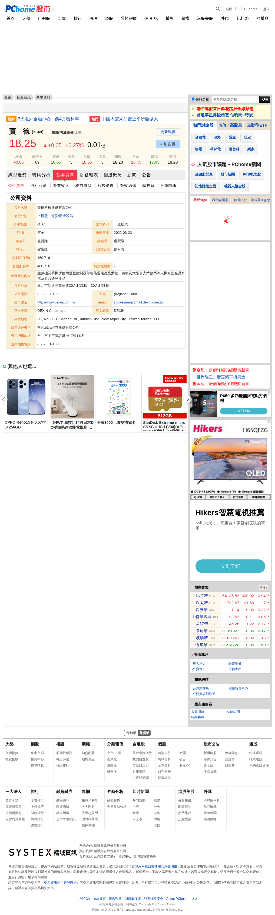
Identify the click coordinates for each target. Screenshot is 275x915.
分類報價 (129, 18)
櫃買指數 (11, 759)
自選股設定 (140, 765)
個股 (162, 744)
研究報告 (113, 800)
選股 (93, 18)
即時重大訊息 (260, 200)
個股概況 (113, 175)
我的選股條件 (259, 765)
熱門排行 (184, 813)
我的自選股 (220, 200)
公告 (146, 175)
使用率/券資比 (66, 819)
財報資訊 (138, 772)
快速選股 (255, 753)
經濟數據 (210, 819)
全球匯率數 (212, 800)
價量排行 (240, 200)
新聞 (229, 8)
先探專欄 (88, 825)
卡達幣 (202, 630)
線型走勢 (17, 175)
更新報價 (167, 132)
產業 (135, 813)
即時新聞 (140, 791)
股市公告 (212, 744)
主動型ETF (257, 125)
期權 (185, 18)
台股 (135, 807)
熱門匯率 (210, 807)
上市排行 (37, 800)
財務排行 (37, 813)
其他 (157, 813)
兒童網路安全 (153, 899)
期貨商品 (88, 753)
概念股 (112, 772)
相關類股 (169, 185)
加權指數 (11, 753)
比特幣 (243, 18)
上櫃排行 (37, 807)
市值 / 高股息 (230, 125)
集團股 (112, 765)
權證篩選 (62, 759)
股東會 (230, 765)
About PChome (177, 899)
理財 (157, 825)
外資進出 (199, 669)
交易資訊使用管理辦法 (60, 882)
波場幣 (202, 637)
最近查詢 (200, 200)
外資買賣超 (13, 807)
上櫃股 (42, 216)
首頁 (10, 18)
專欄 (86, 791)
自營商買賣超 (15, 819)
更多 (263, 587)
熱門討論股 (203, 125)
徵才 (194, 899)
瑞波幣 (202, 609)
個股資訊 (24, 97)
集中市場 (37, 753)
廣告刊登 (115, 899)
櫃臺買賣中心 (238, 688)
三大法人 (199, 664)
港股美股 (205, 18)
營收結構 (128, 185)
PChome (250, 8)
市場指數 (37, 765)
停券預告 (210, 759)
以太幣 (202, 602)
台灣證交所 (201, 688)
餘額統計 (62, 800)
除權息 (262, 18)
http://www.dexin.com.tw (56, 302)
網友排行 (37, 825)
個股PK (151, 18)
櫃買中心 (37, 759)
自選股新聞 (140, 778)
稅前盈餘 (83, 185)
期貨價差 (88, 759)
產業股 (112, 759)
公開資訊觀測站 (204, 694)
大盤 (26, 18)
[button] (188, 399)
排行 (78, 18)
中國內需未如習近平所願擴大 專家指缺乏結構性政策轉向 (135, 119)
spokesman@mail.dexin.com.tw (138, 302)
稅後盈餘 (106, 185)
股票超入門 (90, 813)
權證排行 (62, 765)
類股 (109, 18)
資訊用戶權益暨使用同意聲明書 (154, 866)
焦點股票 (184, 819)
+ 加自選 (168, 144)
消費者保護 (133, 899)
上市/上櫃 (114, 753)
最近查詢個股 (142, 753)
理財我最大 (90, 819)
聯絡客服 (197, 717)
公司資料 (16, 185)
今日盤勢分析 (117, 807)
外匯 (225, 18)
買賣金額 (11, 800)
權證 (169, 18)
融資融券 (234, 664)
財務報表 (89, 175)
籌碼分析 (41, 175)
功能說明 (233, 712)
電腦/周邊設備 (63, 132)
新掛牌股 (210, 753)
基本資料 (65, 175)
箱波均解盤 (90, 800)
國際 (157, 800)
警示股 (208, 765)
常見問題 (197, 712)
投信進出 (234, 669)
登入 (266, 8)
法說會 (230, 759)
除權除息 (231, 753)
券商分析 (115, 791)
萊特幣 (202, 623)
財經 (157, 819)
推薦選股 (255, 759)
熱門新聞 (138, 800)
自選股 (44, 18)
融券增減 (62, 813)
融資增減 (62, 807)
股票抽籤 (210, 772)
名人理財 (88, 807)
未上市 (137, 819)
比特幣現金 (201, 616)
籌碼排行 (37, 819)
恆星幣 (202, 644)
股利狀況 (39, 185)
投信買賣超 (13, 813)
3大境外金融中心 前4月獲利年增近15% (51, 119)
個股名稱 (202, 99)
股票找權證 (64, 753)
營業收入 (61, 185)
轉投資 (149, 185)
